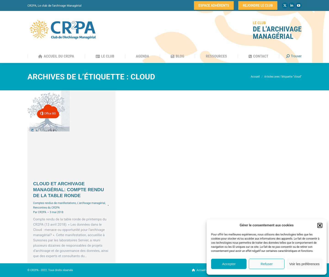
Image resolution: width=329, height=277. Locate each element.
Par (39, 212)
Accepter (229, 264)
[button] (320, 225)
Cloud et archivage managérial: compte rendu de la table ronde (68, 189)
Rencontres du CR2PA (46, 207)
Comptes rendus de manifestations (54, 203)
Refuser (267, 264)
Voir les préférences (304, 264)
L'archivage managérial (91, 203)
